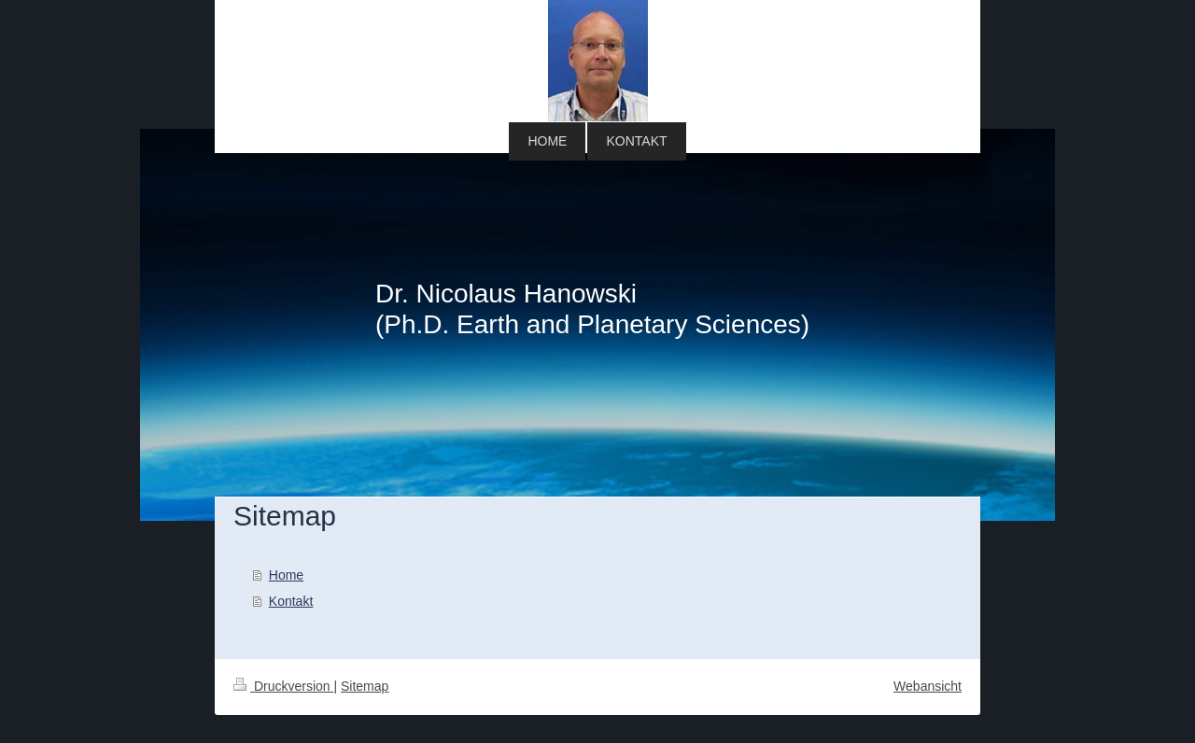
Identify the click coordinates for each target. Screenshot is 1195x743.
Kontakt (291, 601)
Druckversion (283, 686)
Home (286, 575)
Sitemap (364, 686)
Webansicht (927, 686)
